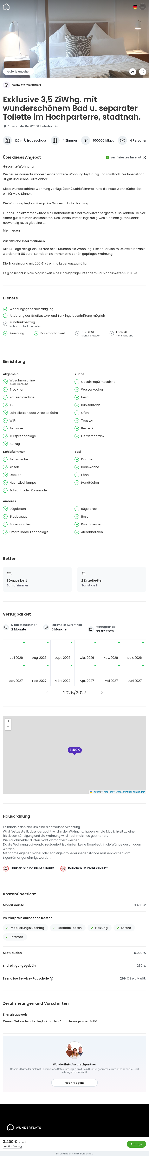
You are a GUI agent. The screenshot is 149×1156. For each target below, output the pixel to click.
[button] (75, 751)
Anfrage (136, 1144)
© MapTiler (107, 792)
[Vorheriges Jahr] (47, 693)
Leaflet (95, 792)
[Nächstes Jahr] (102, 693)
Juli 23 (6, 1146)
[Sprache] (135, 7)
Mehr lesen (11, 230)
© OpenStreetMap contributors (129, 792)
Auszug (17, 1146)
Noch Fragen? (74, 1083)
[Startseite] (6, 6)
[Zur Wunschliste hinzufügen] (142, 71)
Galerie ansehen (18, 71)
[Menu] (142, 6)
